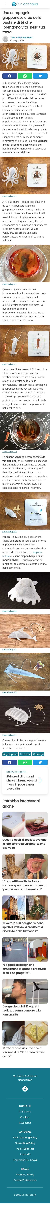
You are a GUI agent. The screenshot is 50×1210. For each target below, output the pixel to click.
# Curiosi (25, 754)
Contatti (25, 1117)
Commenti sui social (25, 1160)
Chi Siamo (25, 1111)
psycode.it (25, 1123)
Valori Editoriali (25, 1148)
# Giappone (10, 754)
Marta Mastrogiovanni (22, 37)
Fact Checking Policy (25, 1137)
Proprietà (25, 1154)
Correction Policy (25, 1143)
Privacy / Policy (25, 1174)
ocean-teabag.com (9, 196)
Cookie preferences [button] (25, 1180)
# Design (38, 754)
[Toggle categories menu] (4, 4)
